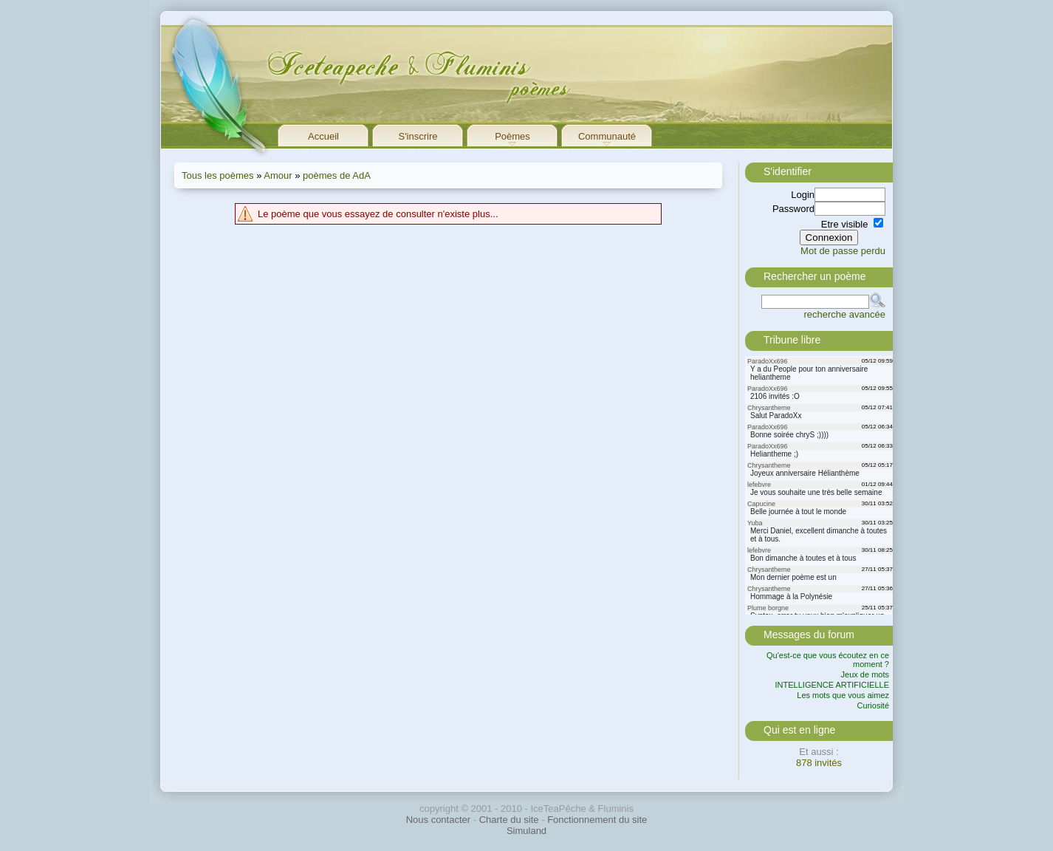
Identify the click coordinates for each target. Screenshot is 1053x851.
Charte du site (509, 819)
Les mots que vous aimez (843, 695)
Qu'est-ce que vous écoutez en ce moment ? (827, 660)
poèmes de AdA (337, 175)
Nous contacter (438, 819)
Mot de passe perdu (842, 250)
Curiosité (873, 705)
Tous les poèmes (218, 175)
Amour (278, 175)
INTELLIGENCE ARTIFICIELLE (832, 684)
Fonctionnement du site (597, 819)
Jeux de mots (865, 674)
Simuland (526, 830)
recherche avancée (844, 314)
